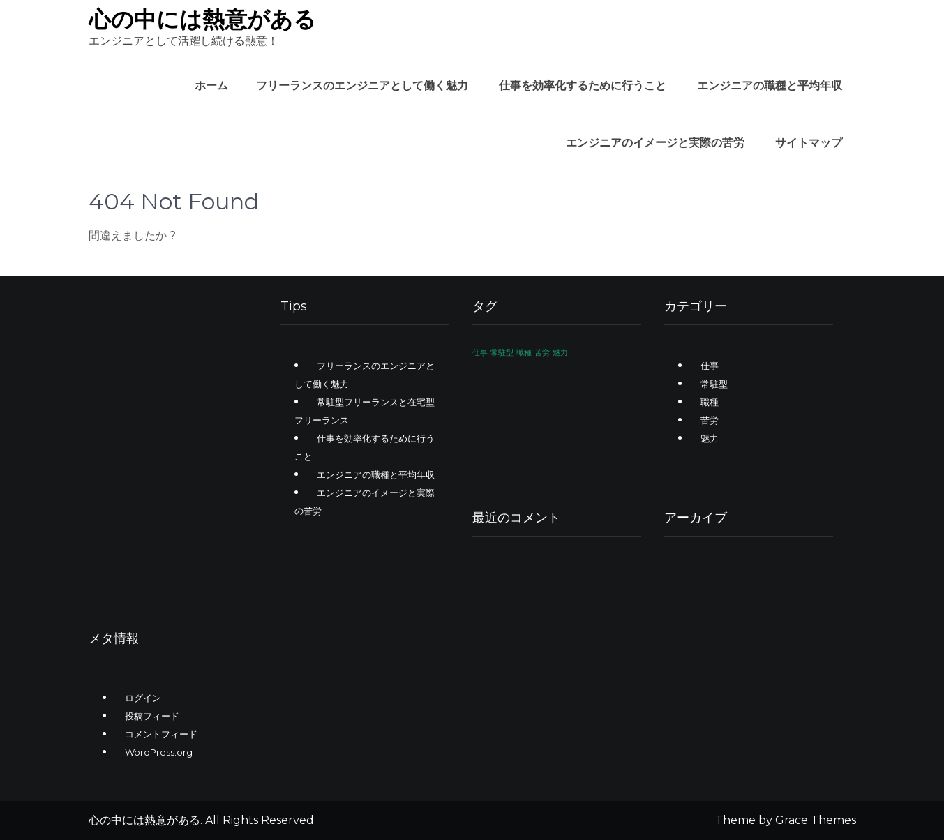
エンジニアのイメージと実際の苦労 (655, 142)
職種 (709, 401)
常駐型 (714, 383)
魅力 (709, 438)
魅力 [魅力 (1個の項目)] (560, 352)
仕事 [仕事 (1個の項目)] (480, 352)
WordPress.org (159, 752)
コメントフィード (161, 734)
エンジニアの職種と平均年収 (769, 85)
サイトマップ (808, 142)
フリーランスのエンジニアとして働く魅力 (362, 85)
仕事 (709, 365)
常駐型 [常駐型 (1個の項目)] (502, 352)
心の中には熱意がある (202, 19)
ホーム (211, 85)
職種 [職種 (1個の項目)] (524, 352)
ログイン (143, 697)
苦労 (709, 420)
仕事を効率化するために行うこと (582, 85)
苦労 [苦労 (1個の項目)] (542, 352)
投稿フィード (152, 715)
